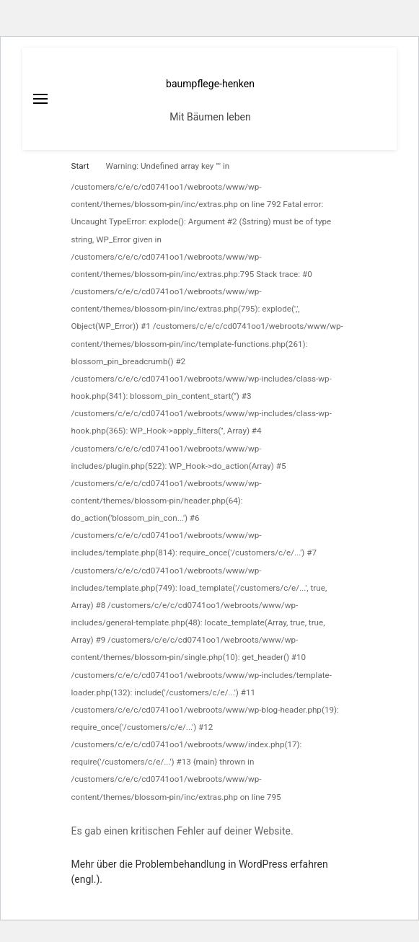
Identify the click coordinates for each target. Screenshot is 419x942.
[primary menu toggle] (40, 99)
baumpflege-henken (210, 83)
